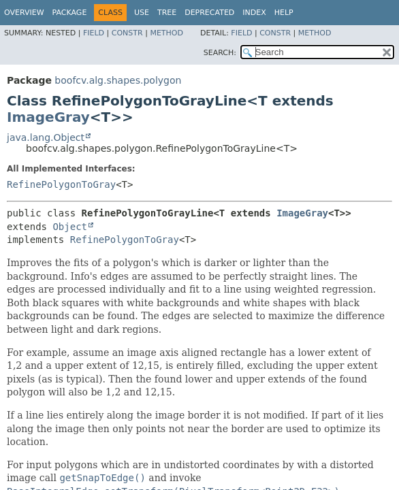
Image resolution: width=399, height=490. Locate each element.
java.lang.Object (45, 137)
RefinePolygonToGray (61, 184)
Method (166, 33)
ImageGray (48, 117)
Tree (166, 12)
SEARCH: (220, 52)
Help (283, 12)
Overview (24, 12)
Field (93, 33)
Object (69, 226)
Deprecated (209, 12)
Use (141, 12)
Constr (127, 33)
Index (254, 12)
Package (69, 12)
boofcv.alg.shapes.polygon (117, 80)
